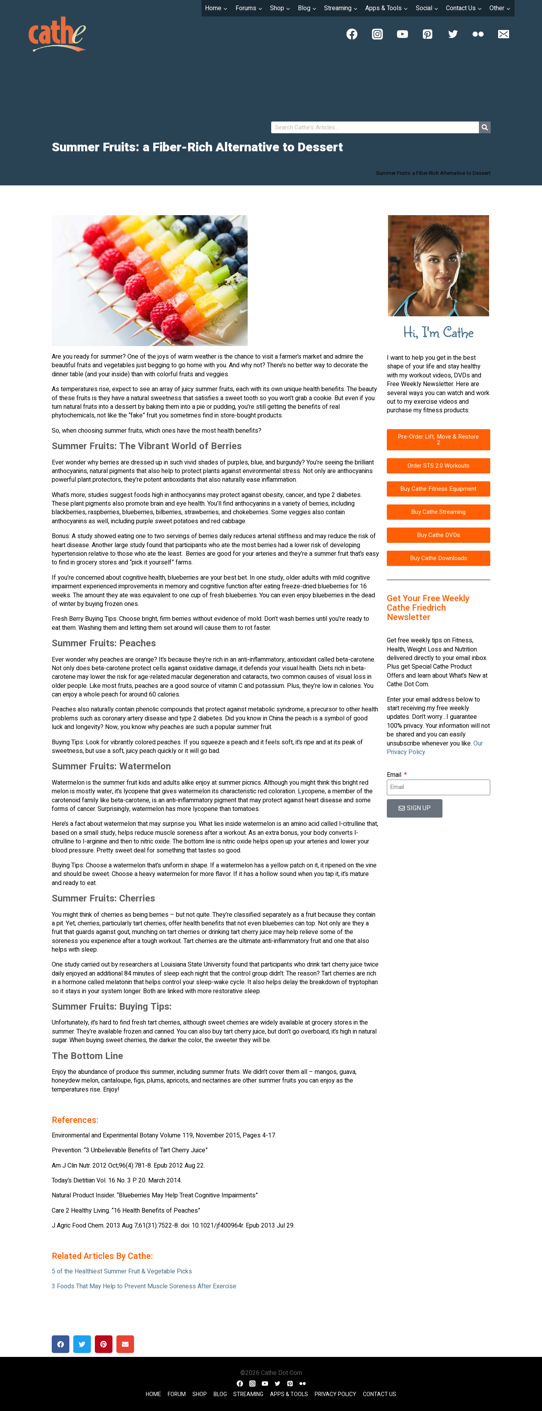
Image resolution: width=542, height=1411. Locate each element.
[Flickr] (478, 34)
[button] (60, 1344)
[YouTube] (402, 34)
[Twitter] (453, 34)
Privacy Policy (335, 1394)
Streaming (248, 1394)
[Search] (485, 127)
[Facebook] (352, 34)
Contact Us (379, 1394)
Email (395, 775)
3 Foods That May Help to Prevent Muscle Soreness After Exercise (144, 1286)
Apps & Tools (289, 1394)
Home (153, 1394)
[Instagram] (377, 34)
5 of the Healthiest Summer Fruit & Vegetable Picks (122, 1271)
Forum (177, 1394)
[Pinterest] (428, 34)
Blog (220, 1394)
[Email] (504, 34)
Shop (199, 1394)
